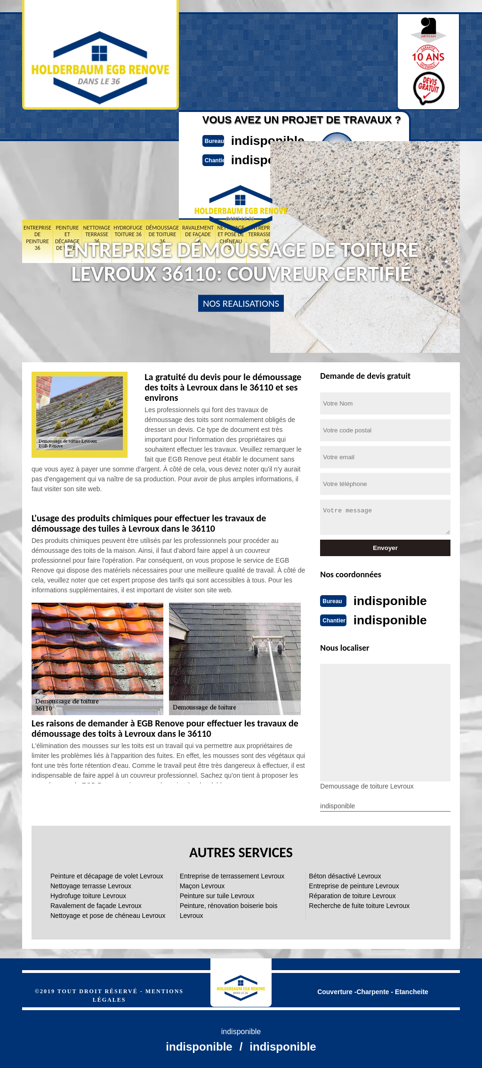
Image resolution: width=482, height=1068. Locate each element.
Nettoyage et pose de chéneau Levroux (107, 914)
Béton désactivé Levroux (345, 875)
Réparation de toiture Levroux (352, 895)
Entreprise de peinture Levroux (354, 885)
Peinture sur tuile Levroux (217, 895)
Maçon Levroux (202, 885)
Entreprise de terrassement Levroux (232, 875)
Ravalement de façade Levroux (96, 905)
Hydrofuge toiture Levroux (88, 895)
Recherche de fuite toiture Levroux (359, 905)
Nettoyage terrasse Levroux (90, 885)
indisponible (262, 140)
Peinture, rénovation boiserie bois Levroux (229, 909)
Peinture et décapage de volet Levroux (106, 875)
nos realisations (241, 303)
